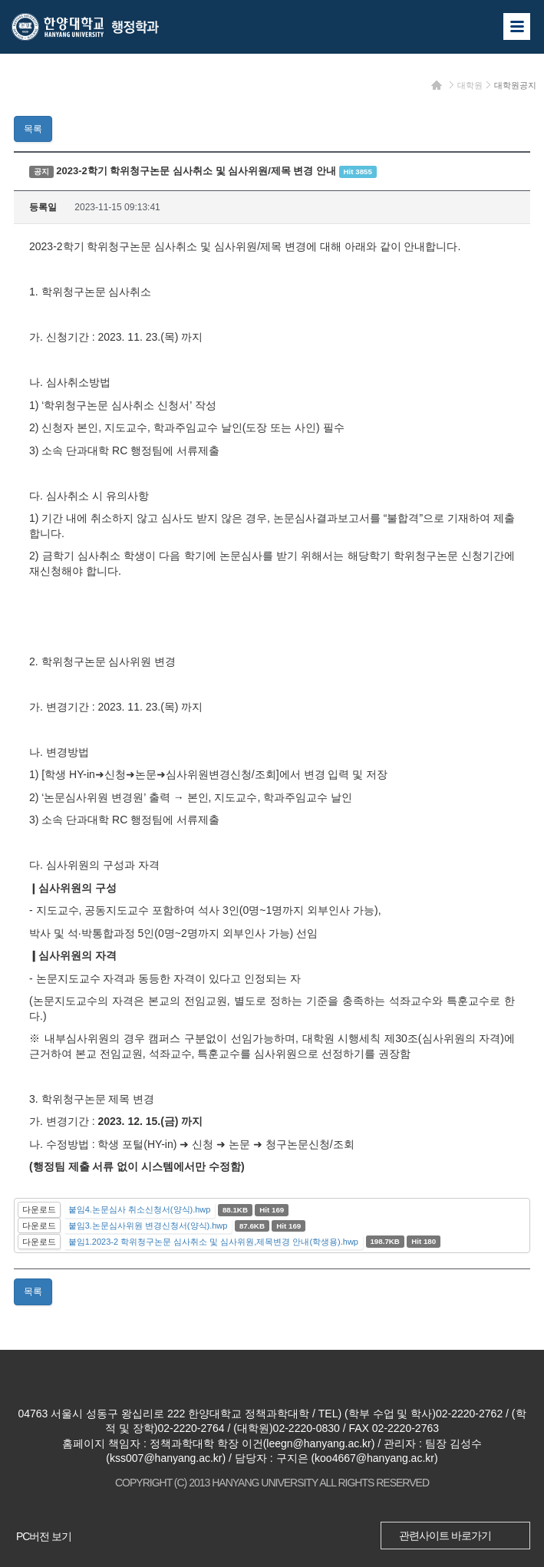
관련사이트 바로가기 (445, 1535)
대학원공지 (515, 85)
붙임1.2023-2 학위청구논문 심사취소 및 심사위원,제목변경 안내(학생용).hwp (213, 1241)
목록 (33, 129)
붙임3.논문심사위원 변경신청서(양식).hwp (148, 1225)
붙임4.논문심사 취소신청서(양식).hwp (139, 1209)
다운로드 (39, 1209)
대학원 (470, 85)
